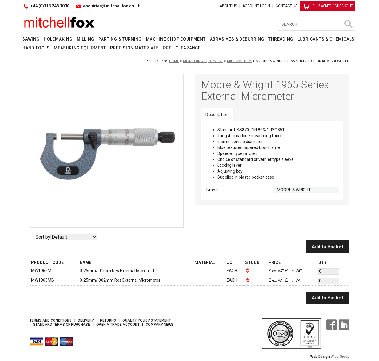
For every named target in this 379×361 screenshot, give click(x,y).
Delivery (86, 320)
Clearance (188, 48)
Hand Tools (36, 48)
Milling (85, 39)
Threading (280, 39)
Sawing (31, 39)
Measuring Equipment (80, 48)
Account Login (256, 6)
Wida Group (340, 356)
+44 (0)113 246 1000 (49, 6)
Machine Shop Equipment (176, 39)
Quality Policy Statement (146, 320)
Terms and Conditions (51, 320)
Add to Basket (327, 246)
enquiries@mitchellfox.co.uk (111, 6)
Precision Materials (134, 48)
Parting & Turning (120, 39)
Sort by (43, 237)
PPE (167, 48)
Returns (108, 320)
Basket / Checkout (328, 6)
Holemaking (58, 39)
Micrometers (239, 61)
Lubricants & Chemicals (326, 39)
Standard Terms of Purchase (61, 325)
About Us (228, 6)
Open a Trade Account (117, 325)
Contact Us (286, 6)
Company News (160, 325)
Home (174, 61)
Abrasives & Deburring (237, 39)
